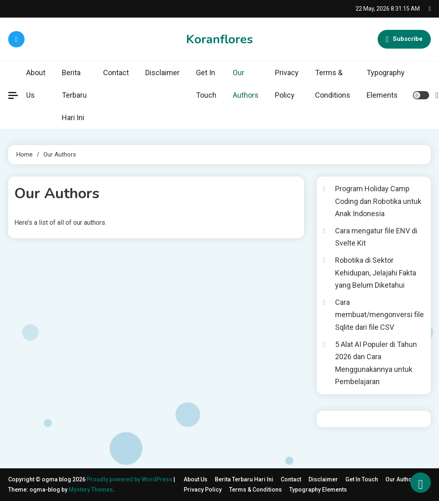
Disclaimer (162, 72)
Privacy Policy (287, 83)
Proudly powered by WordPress (130, 479)
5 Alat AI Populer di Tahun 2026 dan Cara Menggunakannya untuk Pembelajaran (376, 363)
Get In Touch (206, 83)
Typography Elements (386, 83)
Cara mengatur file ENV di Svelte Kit (376, 237)
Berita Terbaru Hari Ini (74, 95)
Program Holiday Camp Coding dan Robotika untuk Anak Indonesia (378, 201)
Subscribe (404, 39)
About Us (35, 83)
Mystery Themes (91, 489)
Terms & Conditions (332, 83)
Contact (116, 72)
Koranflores (219, 39)
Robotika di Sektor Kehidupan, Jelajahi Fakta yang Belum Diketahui (375, 272)
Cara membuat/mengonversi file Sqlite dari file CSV (379, 314)
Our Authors (246, 83)
